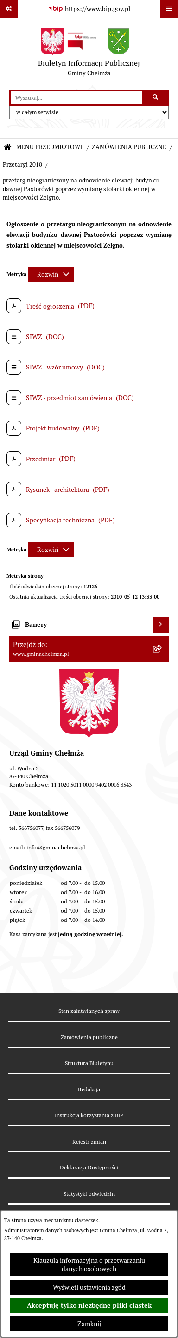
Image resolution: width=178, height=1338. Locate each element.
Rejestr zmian (89, 1141)
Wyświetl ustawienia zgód (89, 1287)
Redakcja (89, 1089)
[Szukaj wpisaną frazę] (156, 98)
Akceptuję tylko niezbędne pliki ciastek (89, 1305)
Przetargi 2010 (22, 165)
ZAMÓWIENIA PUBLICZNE (129, 147)
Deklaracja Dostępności (89, 1167)
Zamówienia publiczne (89, 1037)
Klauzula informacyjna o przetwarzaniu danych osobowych (89, 1264)
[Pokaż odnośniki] (9, 9)
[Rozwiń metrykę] (51, 274)
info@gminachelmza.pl (55, 847)
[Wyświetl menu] (169, 9)
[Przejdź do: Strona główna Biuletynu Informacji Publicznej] (8, 147)
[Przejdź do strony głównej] (89, 54)
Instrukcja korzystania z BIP (89, 1115)
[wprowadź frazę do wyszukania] (76, 98)
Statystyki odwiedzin (89, 1193)
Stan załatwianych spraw (89, 1010)
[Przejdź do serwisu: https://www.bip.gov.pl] (89, 9)
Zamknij (89, 1324)
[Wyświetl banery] (161, 625)
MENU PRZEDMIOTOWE (50, 147)
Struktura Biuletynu (89, 1063)
